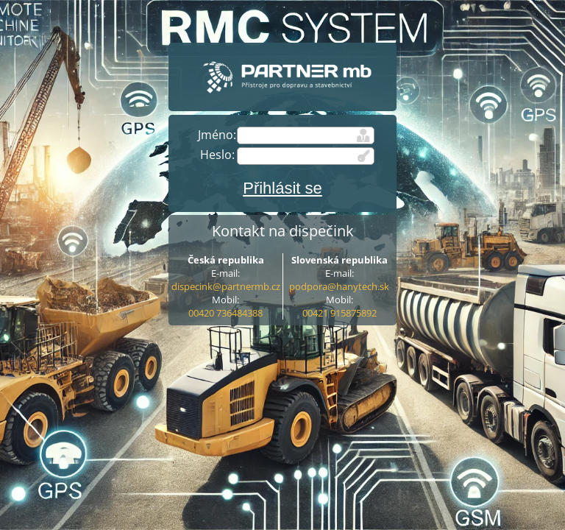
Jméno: (217, 135)
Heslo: (217, 154)
